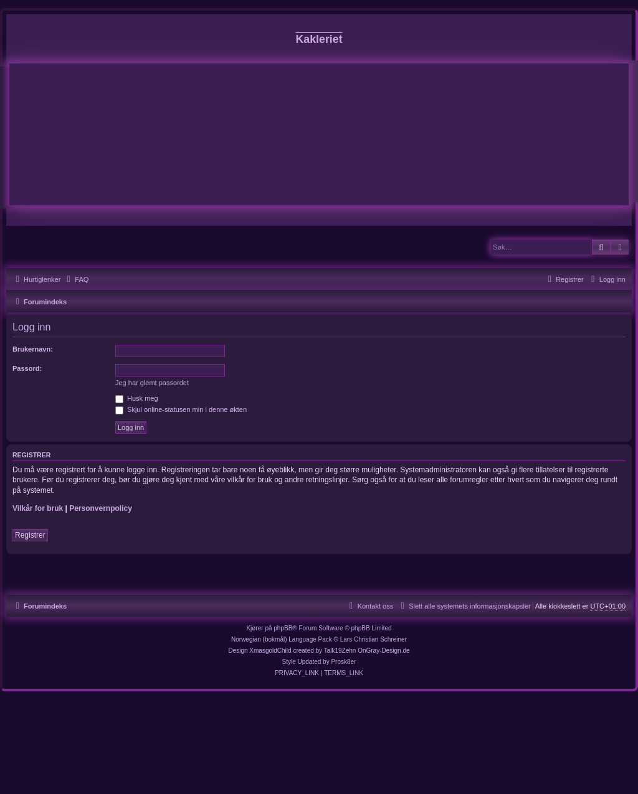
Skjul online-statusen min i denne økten (181, 409)
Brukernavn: (32, 349)
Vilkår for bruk (37, 508)
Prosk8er (343, 661)
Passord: (27, 368)
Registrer (30, 535)
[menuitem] (76, 279)
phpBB (283, 628)
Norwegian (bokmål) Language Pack (281, 639)
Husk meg (136, 398)
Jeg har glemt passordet (152, 382)
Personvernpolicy (100, 508)
